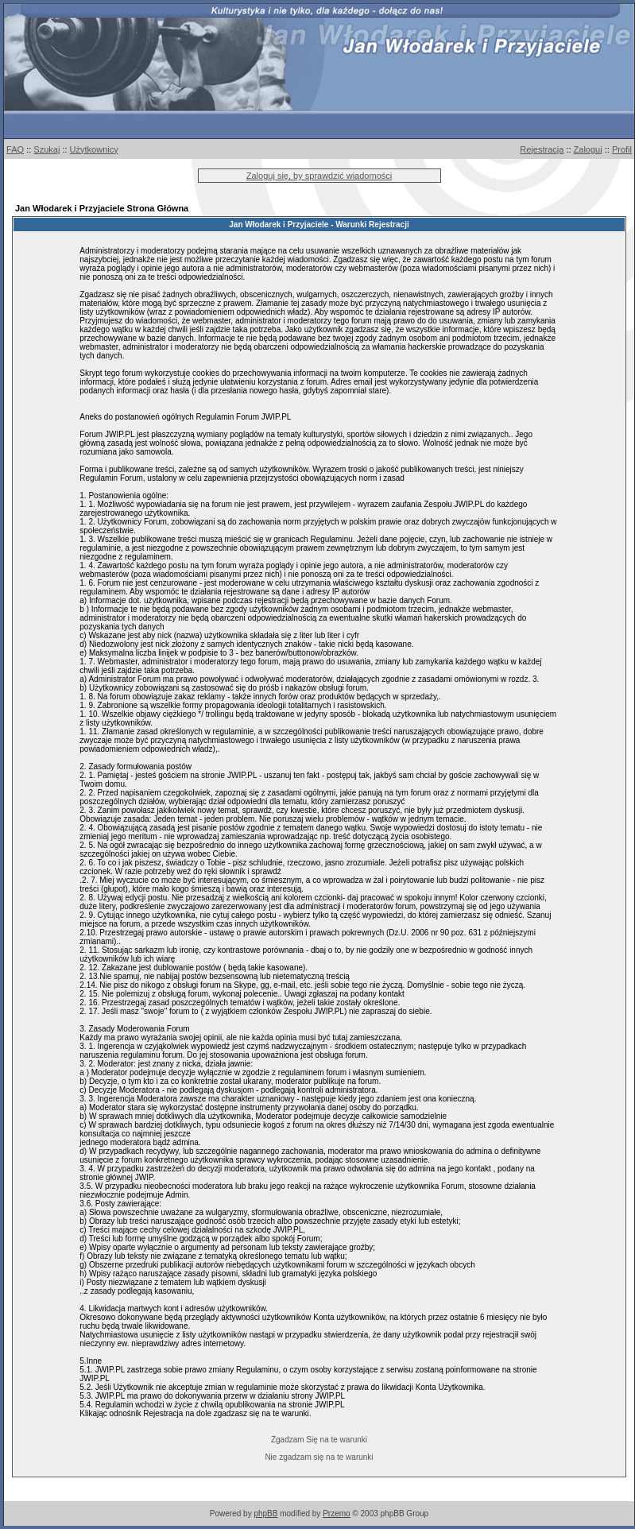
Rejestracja (541, 149)
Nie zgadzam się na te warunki (319, 1457)
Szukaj (46, 149)
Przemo (336, 1513)
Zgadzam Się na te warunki (319, 1439)
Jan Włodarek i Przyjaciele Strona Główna (101, 208)
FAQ (15, 149)
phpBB (265, 1513)
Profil (622, 149)
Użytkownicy (94, 149)
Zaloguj (588, 149)
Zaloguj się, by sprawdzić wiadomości (319, 175)
